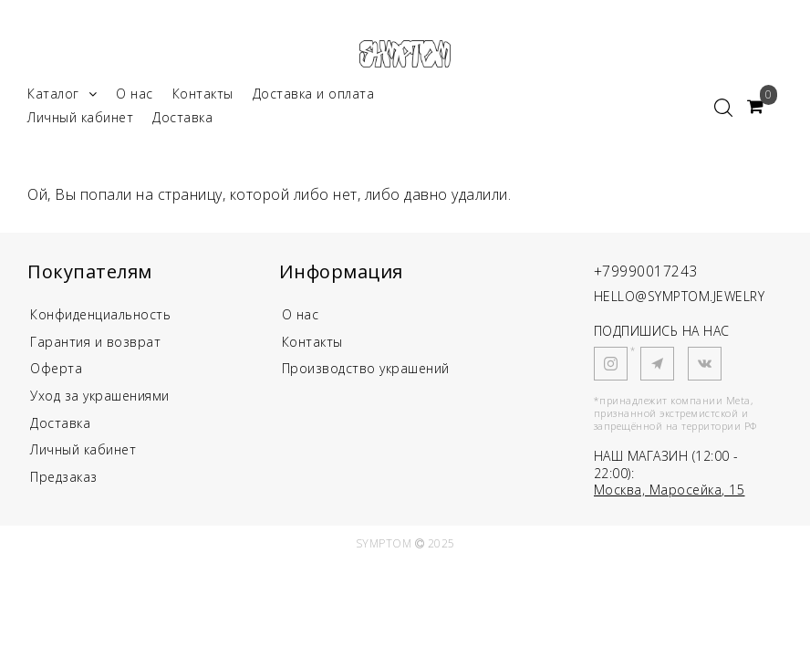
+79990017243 (652, 275)
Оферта (56, 376)
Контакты (203, 99)
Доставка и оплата (314, 99)
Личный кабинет (80, 122)
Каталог (62, 99)
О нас (134, 99)
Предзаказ (64, 488)
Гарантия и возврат (95, 348)
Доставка (182, 122)
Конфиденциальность (100, 319)
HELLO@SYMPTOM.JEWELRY (679, 301)
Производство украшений (366, 376)
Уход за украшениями (100, 404)
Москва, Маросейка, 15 (669, 495)
